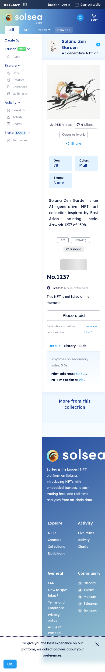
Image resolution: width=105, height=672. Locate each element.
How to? (63, 30)
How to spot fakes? (90, 329)
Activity (84, 540)
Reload (73, 249)
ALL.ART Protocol (55, 630)
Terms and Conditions (56, 605)
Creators (54, 540)
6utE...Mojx (84, 374)
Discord (87, 583)
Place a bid (74, 315)
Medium (87, 597)
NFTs (52, 533)
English (52, 4)
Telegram (88, 603)
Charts (83, 546)
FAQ (51, 583)
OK (10, 664)
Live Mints (86, 533)
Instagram (88, 610)
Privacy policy (54, 618)
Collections (56, 546)
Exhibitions (56, 553)
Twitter (86, 590)
